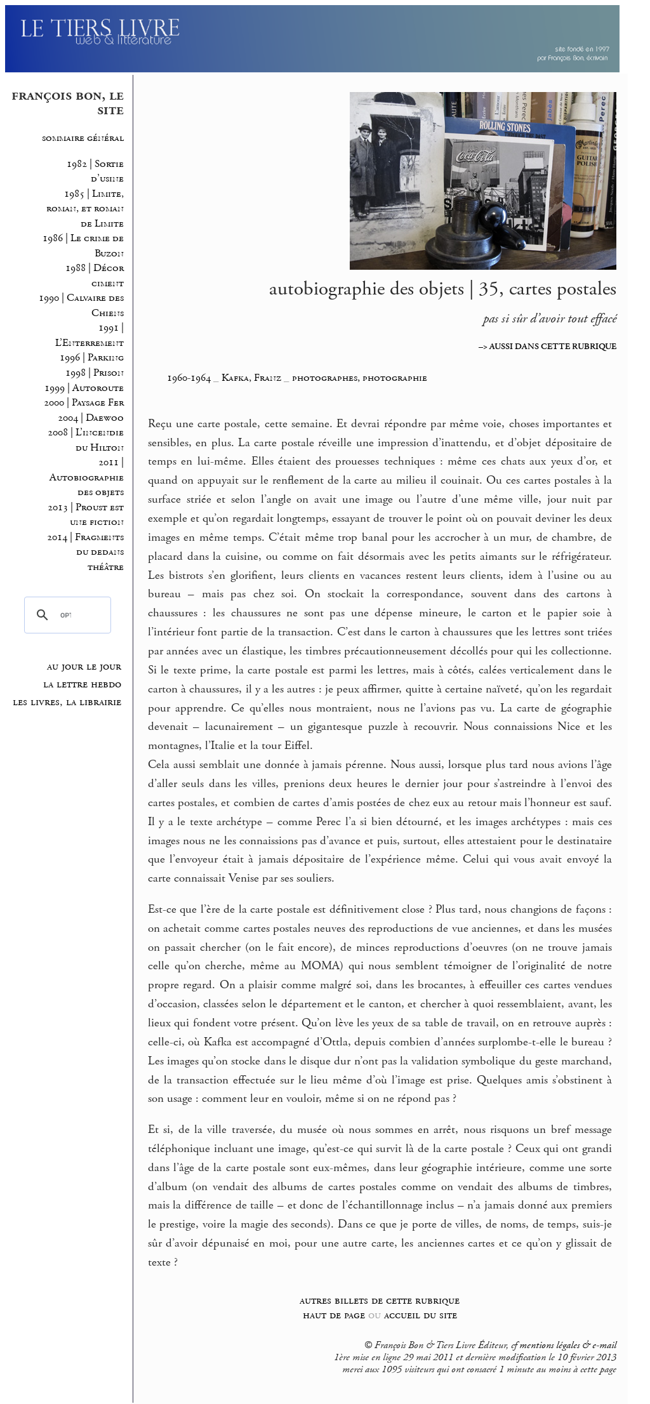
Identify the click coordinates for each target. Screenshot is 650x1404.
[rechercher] (65, 615)
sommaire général (83, 138)
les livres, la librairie (67, 702)
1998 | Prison (94, 373)
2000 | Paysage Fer (84, 402)
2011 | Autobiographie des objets (85, 477)
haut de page (334, 1315)
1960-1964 (189, 378)
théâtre (106, 567)
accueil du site (420, 1315)
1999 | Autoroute (84, 388)
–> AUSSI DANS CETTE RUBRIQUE (547, 346)
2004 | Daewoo (91, 418)
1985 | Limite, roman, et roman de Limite (85, 208)
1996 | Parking (92, 357)
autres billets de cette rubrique (380, 1300)
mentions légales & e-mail (567, 1345)
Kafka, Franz (253, 378)
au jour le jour (84, 666)
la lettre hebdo (82, 684)
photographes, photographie (359, 378)
